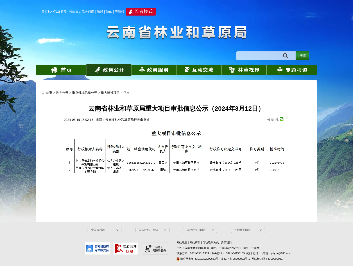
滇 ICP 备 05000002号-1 (235, 258)
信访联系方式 (211, 242)
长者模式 (144, 11)
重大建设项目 (110, 92)
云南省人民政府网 (81, 12)
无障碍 (119, 12)
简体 (109, 12)
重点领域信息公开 (85, 92)
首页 (49, 92)
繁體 (100, 12)
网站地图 (181, 242)
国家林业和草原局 (54, 12)
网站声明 (195, 242)
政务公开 (62, 92)
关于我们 (226, 242)
